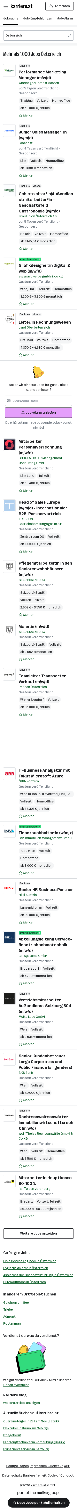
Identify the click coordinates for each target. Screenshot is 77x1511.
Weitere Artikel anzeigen (21, 1403)
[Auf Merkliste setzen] (26, 115)
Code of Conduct (61, 1475)
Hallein (25, 234)
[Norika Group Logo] (38, 1493)
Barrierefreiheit (35, 1475)
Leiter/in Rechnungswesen (45, 322)
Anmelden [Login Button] (59, 6)
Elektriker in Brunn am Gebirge (26, 1428)
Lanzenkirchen (31, 908)
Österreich (51, 54)
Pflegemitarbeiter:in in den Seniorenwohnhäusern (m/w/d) (45, 569)
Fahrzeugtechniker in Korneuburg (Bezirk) (34, 1442)
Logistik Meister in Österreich (25, 1268)
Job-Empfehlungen (37, 18)
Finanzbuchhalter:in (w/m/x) (46, 832)
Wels (23, 1029)
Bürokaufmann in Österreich (24, 1282)
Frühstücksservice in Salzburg (26, 1449)
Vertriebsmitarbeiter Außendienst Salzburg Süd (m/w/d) (45, 1005)
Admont (9, 1316)
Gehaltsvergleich (16, 1385)
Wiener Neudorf (32, 700)
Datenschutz (12, 1475)
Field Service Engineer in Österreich (29, 1261)
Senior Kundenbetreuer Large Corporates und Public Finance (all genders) (45, 1061)
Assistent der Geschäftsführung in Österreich (38, 1275)
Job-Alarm (65, 18)
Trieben (9, 1309)
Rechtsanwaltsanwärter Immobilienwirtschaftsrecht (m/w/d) (46, 1122)
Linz (23, 161)
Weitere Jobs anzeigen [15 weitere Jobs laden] (38, 1233)
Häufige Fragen (17, 1466)
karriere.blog (15, 1395)
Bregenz (26, 1201)
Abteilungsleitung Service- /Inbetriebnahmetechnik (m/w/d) (45, 945)
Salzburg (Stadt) (32, 593)
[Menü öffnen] (5, 6)
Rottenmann (13, 1323)
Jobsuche (10, 18)
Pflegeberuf (12, 1435)
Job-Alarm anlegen (38, 412)
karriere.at (49, 1413)
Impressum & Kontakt (46, 1466)
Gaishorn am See (16, 1302)
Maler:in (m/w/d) (34, 626)
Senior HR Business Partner (46, 889)
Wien (24, 289)
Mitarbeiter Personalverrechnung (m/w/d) (40, 447)
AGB (67, 1466)
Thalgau (26, 101)
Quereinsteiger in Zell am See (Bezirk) (31, 1421)
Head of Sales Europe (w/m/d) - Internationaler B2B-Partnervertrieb (43, 508)
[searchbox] (38, 35)
